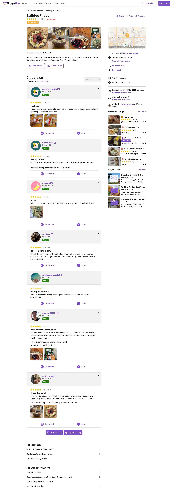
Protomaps (119, 47)
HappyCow (125, 202)
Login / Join (164, 3)
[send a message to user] (59, 89)
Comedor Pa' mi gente (134, 149)
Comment (47, 133)
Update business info (121, 92)
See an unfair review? (64, 486)
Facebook (116, 70)
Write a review (126, 140)
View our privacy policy (64, 458)
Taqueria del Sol (132, 127)
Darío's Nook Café (133, 138)
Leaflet (112, 47)
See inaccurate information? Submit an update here (64, 477)
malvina (46, 183)
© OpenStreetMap (130, 47)
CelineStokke (43, 81)
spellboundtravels (50, 275)
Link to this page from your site (64, 481)
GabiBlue (46, 234)
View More (142, 112)
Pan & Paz (128, 117)
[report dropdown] (98, 88)
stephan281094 (49, 313)
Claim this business (64, 472)
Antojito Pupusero (133, 159)
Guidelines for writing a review (64, 454)
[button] (127, 35)
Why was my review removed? (64, 449)
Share (81, 133)
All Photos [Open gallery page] (90, 46)
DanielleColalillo (49, 89)
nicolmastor (47, 142)
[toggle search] (143, 3)
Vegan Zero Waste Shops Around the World (140, 199)
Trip (129, 16)
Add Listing (151, 3)
